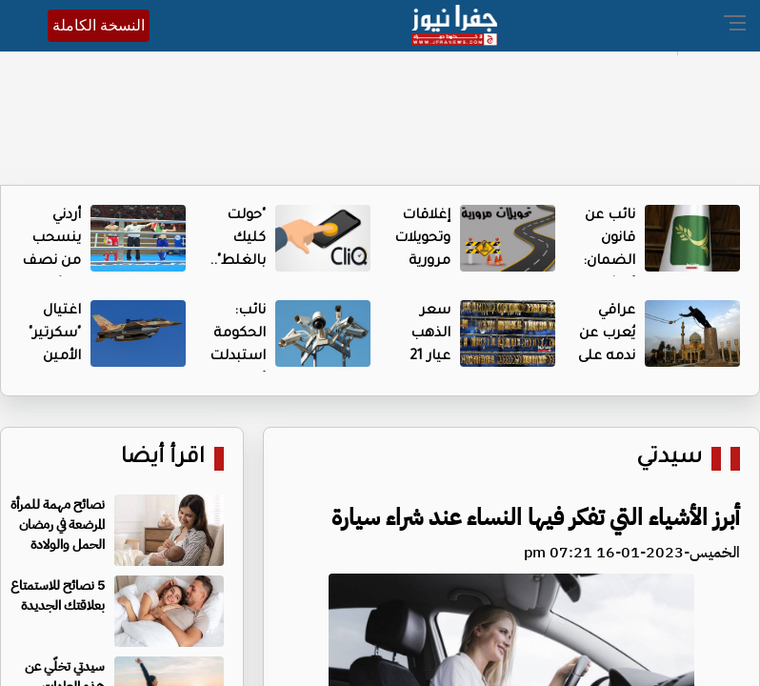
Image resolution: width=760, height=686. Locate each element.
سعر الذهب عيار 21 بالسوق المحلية (426, 357)
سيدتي (669, 459)
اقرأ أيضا (163, 459)
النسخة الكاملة (98, 25)
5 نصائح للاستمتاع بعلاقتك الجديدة (57, 595)
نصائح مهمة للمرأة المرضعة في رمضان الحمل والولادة (57, 524)
